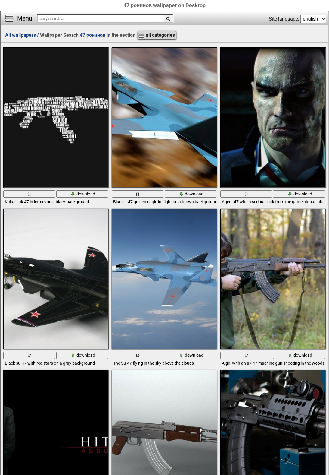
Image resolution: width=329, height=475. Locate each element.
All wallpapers (20, 35)
